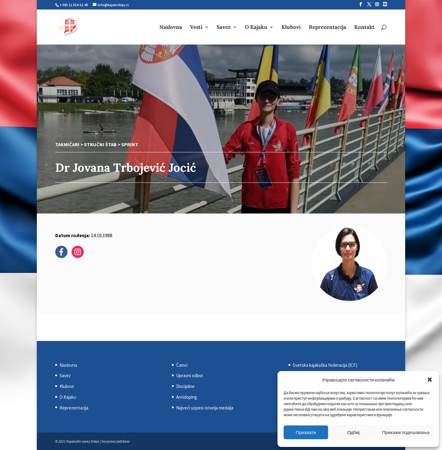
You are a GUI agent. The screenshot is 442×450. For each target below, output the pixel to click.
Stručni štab (100, 144)
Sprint (129, 144)
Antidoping (186, 397)
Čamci (182, 365)
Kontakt (364, 27)
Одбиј (353, 432)
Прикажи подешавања (405, 432)
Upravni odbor (189, 375)
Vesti (196, 27)
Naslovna (170, 27)
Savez (224, 27)
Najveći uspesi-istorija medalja (204, 408)
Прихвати (306, 432)
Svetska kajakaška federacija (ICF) (325, 365)
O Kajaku (256, 27)
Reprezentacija (327, 27)
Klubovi (291, 27)
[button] (430, 380)
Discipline (185, 386)
